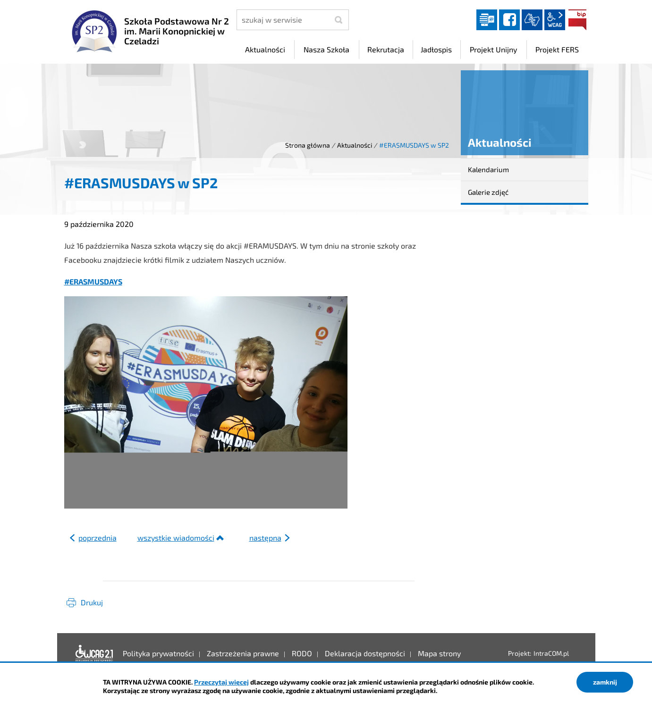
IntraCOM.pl (551, 653)
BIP (577, 19)
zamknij (605, 682)
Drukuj (92, 602)
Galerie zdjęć (488, 192)
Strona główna (307, 145)
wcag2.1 (554, 19)
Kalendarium (488, 169)
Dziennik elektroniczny (486, 19)
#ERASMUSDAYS (93, 281)
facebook (509, 19)
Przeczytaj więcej (221, 682)
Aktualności (354, 145)
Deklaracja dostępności (94, 653)
